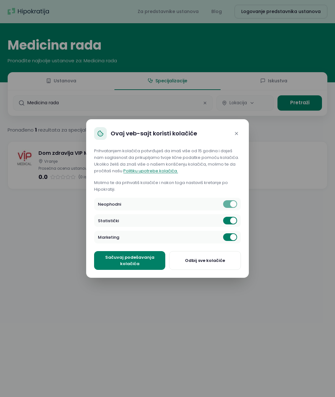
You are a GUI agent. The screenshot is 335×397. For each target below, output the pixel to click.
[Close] (236, 133)
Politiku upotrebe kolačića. (150, 171)
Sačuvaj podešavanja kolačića (129, 260)
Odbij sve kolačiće (205, 260)
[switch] (230, 204)
